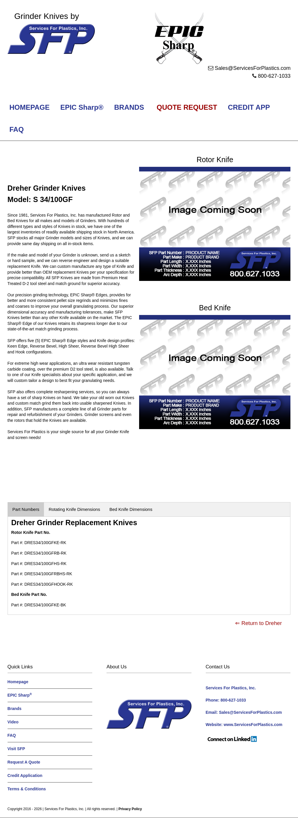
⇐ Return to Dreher (258, 623)
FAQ (17, 129)
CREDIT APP (249, 107)
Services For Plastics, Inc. (64, 809)
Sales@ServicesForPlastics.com (252, 68)
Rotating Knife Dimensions (74, 509)
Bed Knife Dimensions (130, 509)
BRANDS (128, 107)
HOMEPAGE (29, 107)
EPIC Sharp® (81, 107)
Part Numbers (26, 509)
